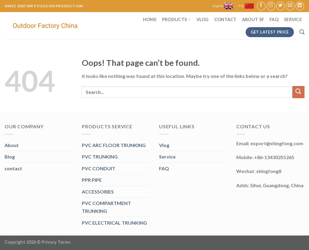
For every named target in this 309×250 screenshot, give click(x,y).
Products (176, 19)
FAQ (274, 19)
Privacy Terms (56, 242)
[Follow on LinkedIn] (299, 6)
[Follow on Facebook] (261, 6)
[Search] (301, 32)
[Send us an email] (290, 6)
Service (293, 19)
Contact (225, 19)
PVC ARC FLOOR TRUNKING (114, 145)
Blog (10, 156)
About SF (253, 19)
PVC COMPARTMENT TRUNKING (106, 207)
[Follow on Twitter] (280, 6)
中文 (246, 6)
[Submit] (298, 92)
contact (13, 168)
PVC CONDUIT (98, 168)
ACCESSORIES (98, 191)
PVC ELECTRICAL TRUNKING (114, 223)
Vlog (202, 19)
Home (150, 19)
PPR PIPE (92, 180)
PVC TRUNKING (100, 156)
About (12, 145)
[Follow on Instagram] (270, 6)
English (223, 6)
